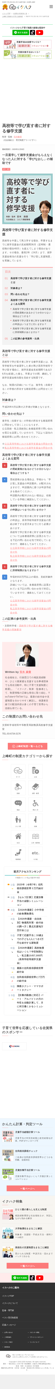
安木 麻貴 (25, 672)
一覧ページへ (27, 1188)
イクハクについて (10, 1303)
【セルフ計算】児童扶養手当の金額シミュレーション (30, 901)
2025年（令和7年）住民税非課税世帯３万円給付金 (30, 888)
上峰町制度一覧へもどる (29, 746)
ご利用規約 (7, 1337)
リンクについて (34, 1342)
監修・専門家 (8, 1310)
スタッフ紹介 (8, 1342)
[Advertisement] (27, 89)
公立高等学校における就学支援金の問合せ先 (29, 443)
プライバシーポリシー (36, 1337)
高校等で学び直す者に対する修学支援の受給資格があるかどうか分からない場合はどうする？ (32, 312)
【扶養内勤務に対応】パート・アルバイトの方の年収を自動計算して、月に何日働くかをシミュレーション (30, 1003)
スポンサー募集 (34, 1332)
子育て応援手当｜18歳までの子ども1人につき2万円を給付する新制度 (30, 939)
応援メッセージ (9, 1325)
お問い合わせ (8, 1332)
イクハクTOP (8, 1296)
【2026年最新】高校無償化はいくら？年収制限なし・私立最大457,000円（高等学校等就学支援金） (30, 955)
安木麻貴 (18, 137)
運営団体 (7, 1347)
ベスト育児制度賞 (10, 1317)
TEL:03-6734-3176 (11, 733)
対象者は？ (17, 288)
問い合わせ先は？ (20, 294)
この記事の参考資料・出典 (25, 338)
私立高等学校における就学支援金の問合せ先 (29, 448)
